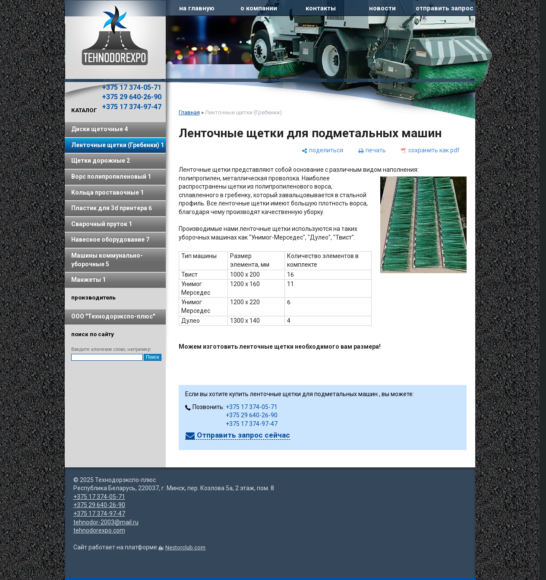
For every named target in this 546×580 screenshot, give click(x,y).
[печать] (372, 150)
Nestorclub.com (185, 547)
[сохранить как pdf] (430, 150)
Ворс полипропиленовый (111, 176)
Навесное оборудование (110, 239)
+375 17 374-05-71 (131, 87)
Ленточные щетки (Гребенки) (117, 145)
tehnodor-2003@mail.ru (106, 522)
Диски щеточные (99, 129)
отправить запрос (444, 8)
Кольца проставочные (107, 192)
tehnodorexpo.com (99, 530)
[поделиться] (322, 150)
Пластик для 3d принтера (111, 208)
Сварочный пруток (101, 224)
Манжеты (88, 279)
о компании (258, 8)
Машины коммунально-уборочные (107, 260)
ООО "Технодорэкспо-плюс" (113, 316)
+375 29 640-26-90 (131, 97)
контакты (321, 8)
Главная (189, 112)
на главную (197, 8)
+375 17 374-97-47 (131, 107)
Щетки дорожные (100, 160)
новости (382, 8)
